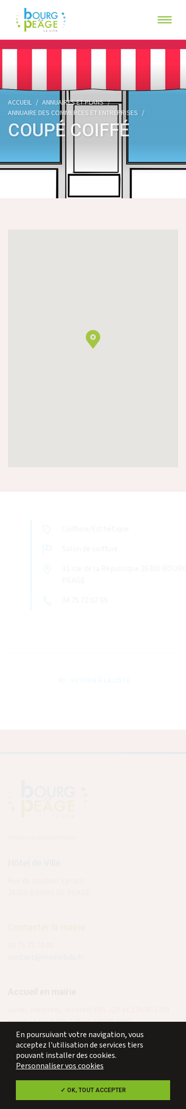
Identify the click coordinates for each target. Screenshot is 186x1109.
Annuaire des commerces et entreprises (73, 113)
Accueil (20, 102)
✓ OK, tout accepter (93, 1090)
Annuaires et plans (73, 102)
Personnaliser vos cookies (60, 1066)
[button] (93, 343)
